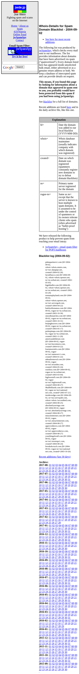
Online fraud (19, 34)
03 (56, 465)
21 (75, 468)
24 (46, 470)
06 (66, 465)
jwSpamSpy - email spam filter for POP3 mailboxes (61, 248)
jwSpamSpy (45, 50)
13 (49, 468)
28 (59, 470)
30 (66, 470)
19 (69, 468)
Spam (20, 28)
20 (72, 468)
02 (53, 465)
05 (63, 465)
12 (46, 468)
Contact (20, 40)
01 (50, 465)
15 (56, 468)
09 (76, 465)
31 (69, 470)
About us (24, 25)
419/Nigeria (20, 31)
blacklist (47, 101)
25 (50, 470)
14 (53, 468)
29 (62, 470)
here (69, 107)
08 (72, 465)
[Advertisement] (20, 122)
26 (53, 470)
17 (62, 468)
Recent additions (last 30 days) (55, 456)
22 (40, 470)
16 (59, 468)
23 (43, 470)
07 (69, 465)
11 (43, 468)
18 (65, 468)
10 (40, 468)
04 (60, 465)
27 (56, 470)
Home (14, 25)
